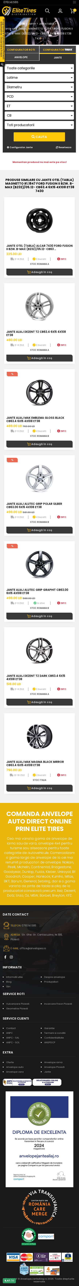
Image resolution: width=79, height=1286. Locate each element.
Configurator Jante (20, 147)
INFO (61, 259)
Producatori (51, 981)
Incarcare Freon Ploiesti (58, 1004)
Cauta (39, 136)
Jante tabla (46, 24)
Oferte (10, 1062)
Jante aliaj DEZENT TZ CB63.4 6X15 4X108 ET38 (36, 333)
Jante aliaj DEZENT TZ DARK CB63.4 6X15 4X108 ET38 (35, 677)
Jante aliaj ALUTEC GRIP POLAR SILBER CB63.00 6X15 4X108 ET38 (34, 505)
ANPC (9, 1033)
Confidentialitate (54, 1037)
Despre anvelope (54, 977)
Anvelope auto (15, 1067)
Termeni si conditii (55, 1033)
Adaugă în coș (39, 272)
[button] (48, 11)
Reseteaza (63, 147)
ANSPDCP (49, 1042)
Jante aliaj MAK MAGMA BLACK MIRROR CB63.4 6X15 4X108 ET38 (35, 763)
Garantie (49, 1028)
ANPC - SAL (12, 1037)
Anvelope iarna (53, 1062)
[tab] (21, 57)
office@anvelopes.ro (33, 948)
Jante (32, 24)
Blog (8, 981)
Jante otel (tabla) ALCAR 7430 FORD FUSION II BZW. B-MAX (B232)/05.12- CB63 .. (39, 247)
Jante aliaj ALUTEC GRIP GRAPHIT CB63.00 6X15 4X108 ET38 (37, 591)
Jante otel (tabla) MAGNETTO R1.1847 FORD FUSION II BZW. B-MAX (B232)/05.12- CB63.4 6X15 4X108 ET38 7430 (38, 33)
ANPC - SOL (12, 1042)
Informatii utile (14, 977)
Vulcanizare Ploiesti (17, 1004)
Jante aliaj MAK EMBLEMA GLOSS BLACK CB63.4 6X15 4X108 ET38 (35, 419)
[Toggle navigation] (74, 2)
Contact (11, 1028)
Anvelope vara (15, 1072)
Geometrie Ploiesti (17, 1008)
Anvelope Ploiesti (54, 1067)
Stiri (8, 986)
